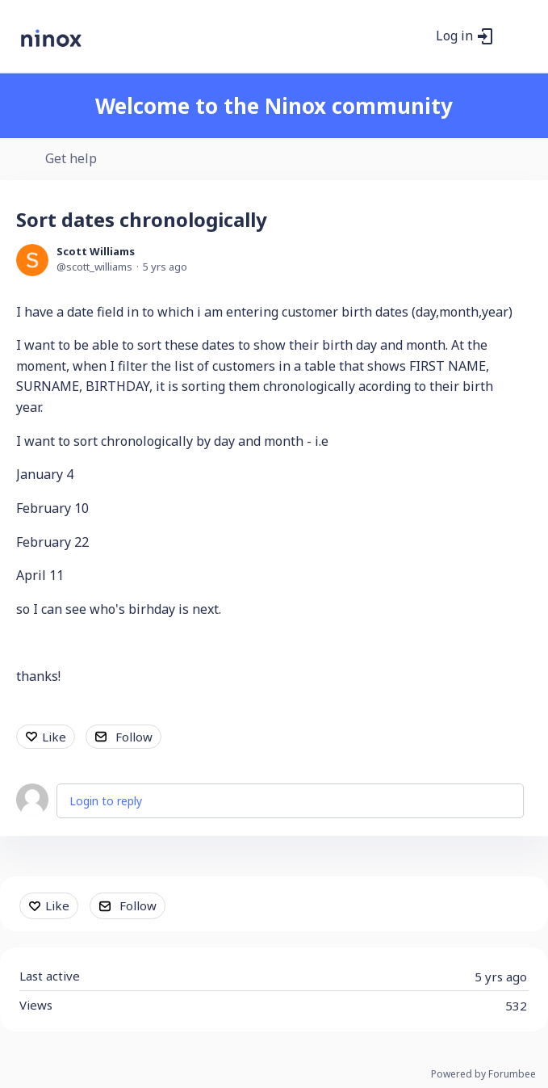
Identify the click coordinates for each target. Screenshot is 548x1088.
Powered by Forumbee (483, 1075)
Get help (71, 159)
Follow (134, 737)
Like (54, 737)
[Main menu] (514, 36)
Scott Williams (95, 251)
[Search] (414, 36)
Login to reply (105, 801)
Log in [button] (454, 36)
